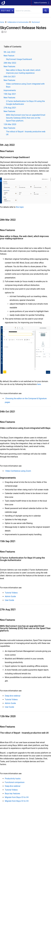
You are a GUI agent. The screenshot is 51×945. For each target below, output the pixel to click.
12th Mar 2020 (10, 124)
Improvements (10, 90)
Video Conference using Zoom (18, 471)
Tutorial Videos (11, 593)
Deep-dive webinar (12, 696)
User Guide (9, 600)
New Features (9, 66)
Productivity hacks (12, 778)
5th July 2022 (9, 52)
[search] (28, 10)
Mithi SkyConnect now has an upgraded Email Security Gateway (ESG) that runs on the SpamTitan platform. (25, 118)
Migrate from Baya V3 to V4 (16, 797)
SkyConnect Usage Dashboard (19, 59)
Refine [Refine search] (7, 11)
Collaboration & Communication (18, 22)
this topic (20, 207)
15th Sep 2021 (10, 94)
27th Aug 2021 (10, 108)
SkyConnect (36, 22)
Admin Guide (10, 596)
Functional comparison (14, 782)
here (39, 384)
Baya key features (12, 793)
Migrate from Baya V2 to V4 (16, 801)
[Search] (46, 10)
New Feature (9, 55)
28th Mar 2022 (10, 63)
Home (2, 22)
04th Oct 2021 (10, 76)
